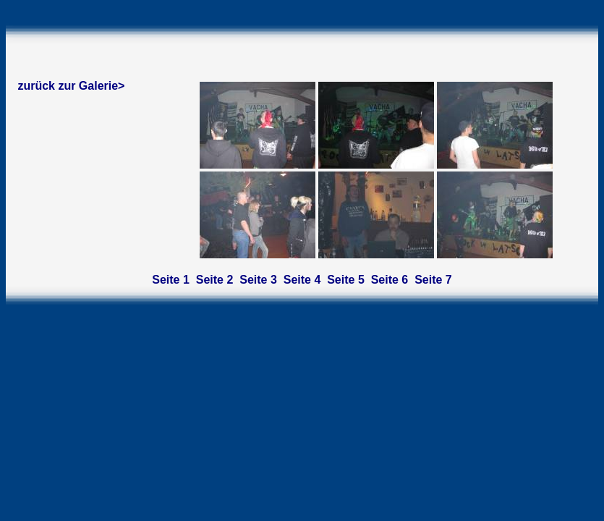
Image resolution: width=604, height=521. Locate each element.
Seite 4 (302, 280)
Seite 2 (215, 280)
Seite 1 (171, 280)
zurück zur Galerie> (70, 86)
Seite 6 (390, 280)
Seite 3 (258, 280)
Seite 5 (346, 280)
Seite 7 (433, 280)
